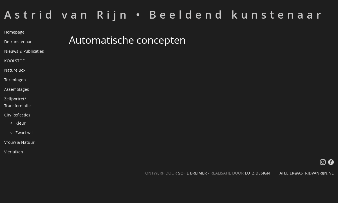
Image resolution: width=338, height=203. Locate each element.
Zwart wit (24, 132)
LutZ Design (257, 173)
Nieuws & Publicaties (24, 51)
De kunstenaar (18, 41)
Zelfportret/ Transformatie (17, 102)
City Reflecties (17, 115)
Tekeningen (15, 79)
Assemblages (16, 89)
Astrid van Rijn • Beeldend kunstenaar (164, 14)
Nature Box (14, 70)
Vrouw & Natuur (19, 142)
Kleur (20, 123)
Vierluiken (13, 152)
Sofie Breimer (192, 173)
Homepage (14, 32)
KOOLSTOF (14, 60)
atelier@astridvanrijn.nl (306, 173)
